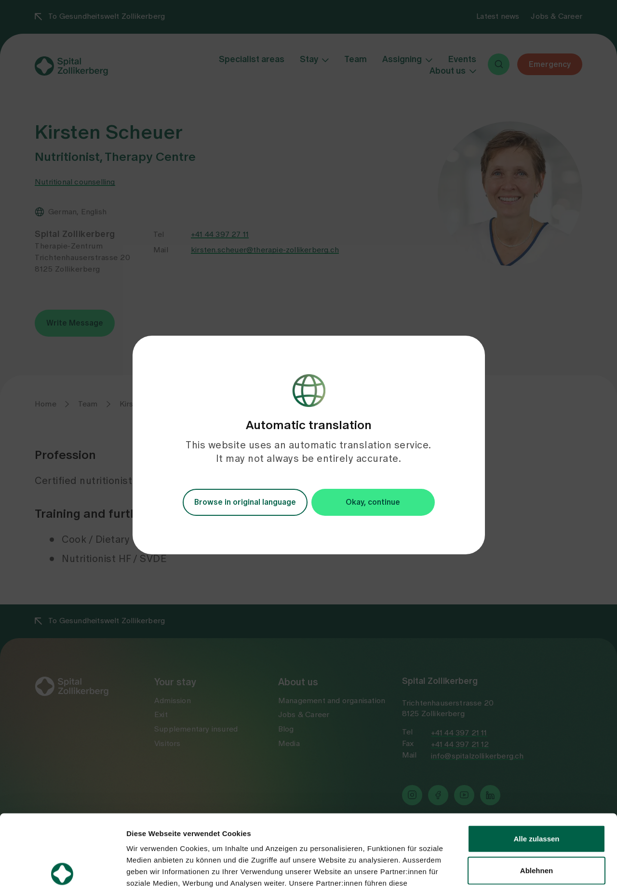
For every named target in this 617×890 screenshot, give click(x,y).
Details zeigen (512, 871)
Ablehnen (536, 796)
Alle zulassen (536, 764)
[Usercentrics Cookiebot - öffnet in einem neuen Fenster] (62, 871)
